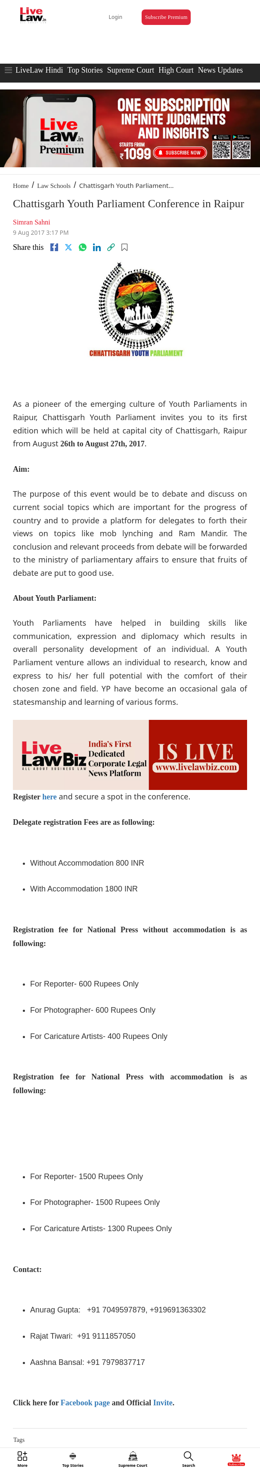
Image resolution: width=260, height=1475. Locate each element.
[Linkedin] (97, 247)
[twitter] (68, 247)
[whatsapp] (83, 247)
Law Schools (54, 185)
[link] (111, 247)
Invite (163, 1402)
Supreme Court (131, 70)
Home (21, 185)
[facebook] (54, 247)
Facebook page (85, 1402)
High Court (176, 70)
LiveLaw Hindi (39, 70)
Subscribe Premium (166, 17)
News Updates (220, 70)
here (49, 797)
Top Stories (84, 70)
